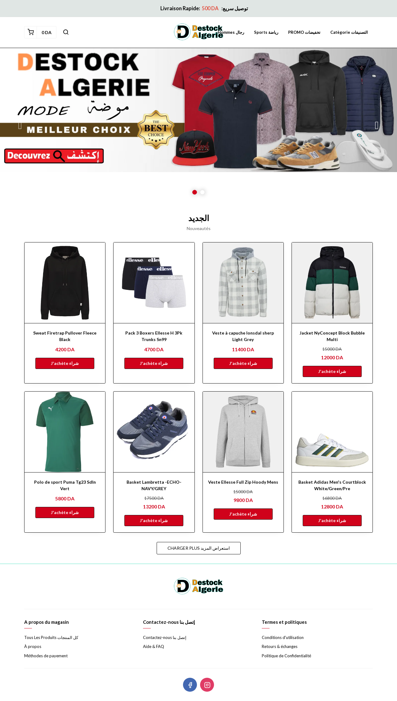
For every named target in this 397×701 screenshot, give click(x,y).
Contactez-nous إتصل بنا (164, 637)
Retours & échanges (279, 646)
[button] (66, 32)
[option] (198, 125)
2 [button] (202, 192)
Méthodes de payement (46, 655)
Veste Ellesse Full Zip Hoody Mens (243, 482)
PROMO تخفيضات (304, 32)
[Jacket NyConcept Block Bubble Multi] (332, 282)
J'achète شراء (65, 363)
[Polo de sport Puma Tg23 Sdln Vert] (65, 432)
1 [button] (194, 192)
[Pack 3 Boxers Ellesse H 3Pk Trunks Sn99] (154, 282)
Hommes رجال (231, 32)
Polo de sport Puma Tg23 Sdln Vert (65, 485)
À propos (32, 646)
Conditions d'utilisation (283, 637)
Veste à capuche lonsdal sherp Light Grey (243, 336)
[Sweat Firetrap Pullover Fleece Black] (65, 282)
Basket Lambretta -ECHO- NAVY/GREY (154, 485)
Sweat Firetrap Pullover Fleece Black (64, 336)
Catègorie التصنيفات (349, 32)
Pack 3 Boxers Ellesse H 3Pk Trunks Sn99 (153, 336)
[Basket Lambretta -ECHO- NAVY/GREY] (154, 432)
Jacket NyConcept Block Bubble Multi (332, 336)
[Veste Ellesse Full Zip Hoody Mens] (243, 432)
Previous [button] (20, 125)
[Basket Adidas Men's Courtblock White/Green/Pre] (332, 432)
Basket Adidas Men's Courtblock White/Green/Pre (332, 485)
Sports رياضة (266, 32)
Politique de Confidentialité (286, 655)
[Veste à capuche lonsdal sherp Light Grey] (243, 282)
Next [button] (377, 125)
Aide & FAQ (153, 646)
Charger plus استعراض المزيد (198, 548)
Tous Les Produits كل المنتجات (51, 637)
